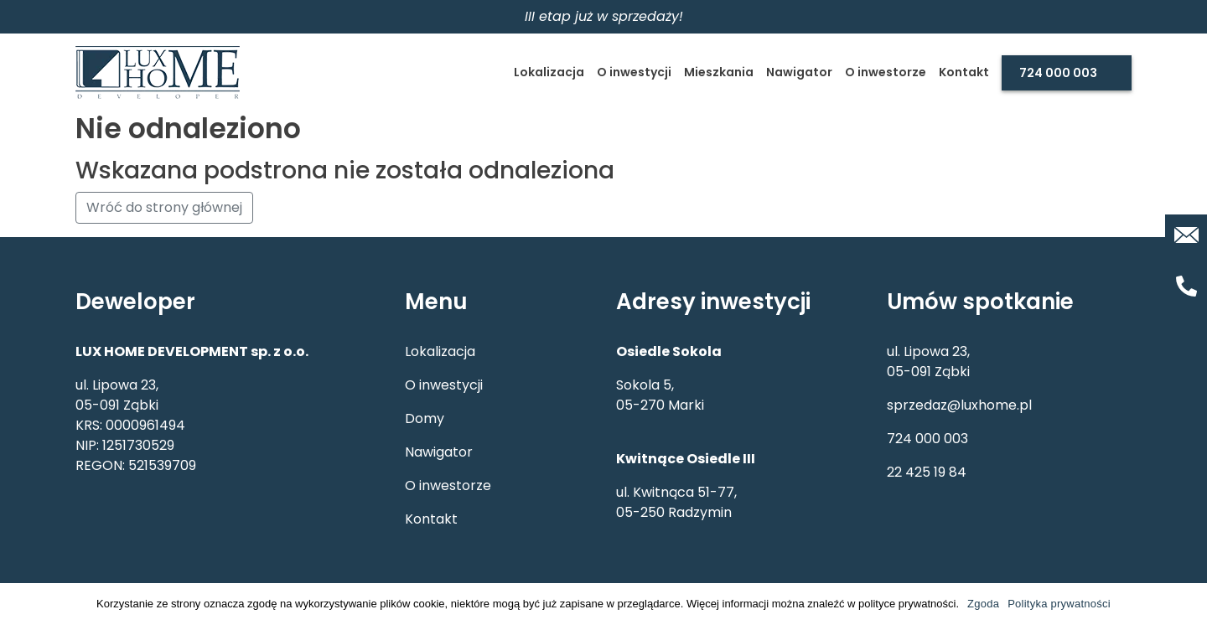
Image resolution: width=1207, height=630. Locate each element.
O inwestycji (634, 72)
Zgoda (983, 603)
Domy (424, 418)
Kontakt (964, 72)
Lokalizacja (549, 72)
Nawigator (799, 72)
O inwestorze (885, 72)
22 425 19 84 (926, 472)
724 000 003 (1058, 73)
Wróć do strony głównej (164, 207)
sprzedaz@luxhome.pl (959, 405)
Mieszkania (719, 72)
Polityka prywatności (1059, 603)
